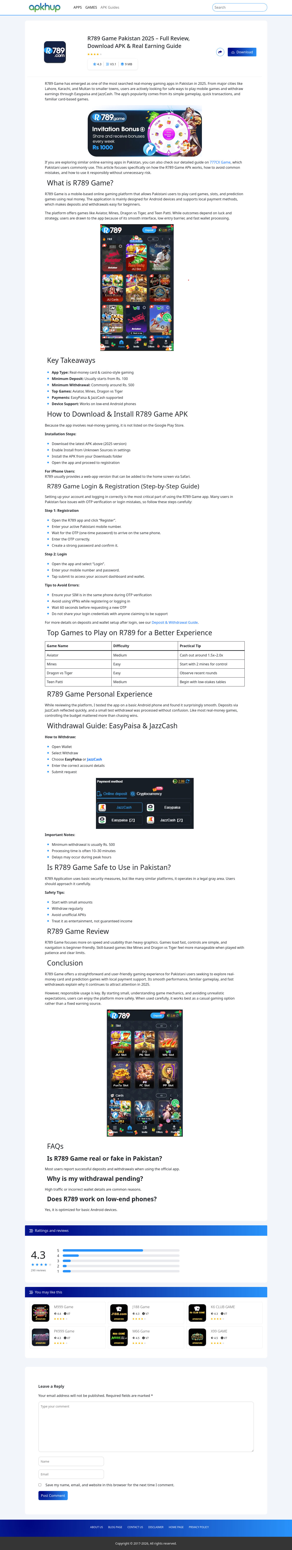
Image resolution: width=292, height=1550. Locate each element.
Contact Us (135, 1527)
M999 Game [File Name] (63, 1306)
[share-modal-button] (220, 52)
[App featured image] (40, 1313)
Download (242, 52)
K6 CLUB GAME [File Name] (223, 1306)
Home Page (176, 1527)
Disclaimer (155, 1527)
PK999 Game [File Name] (64, 1331)
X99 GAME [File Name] (219, 1331)
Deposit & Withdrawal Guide (175, 622)
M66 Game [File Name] (141, 1331)
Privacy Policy (199, 1527)
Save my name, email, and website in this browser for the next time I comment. (110, 1485)
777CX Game (220, 162)
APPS (78, 7)
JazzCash (94, 759)
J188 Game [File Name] (141, 1306)
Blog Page (115, 1527)
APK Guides (110, 7)
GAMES (91, 7)
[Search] (239, 7)
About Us (96, 1527)
